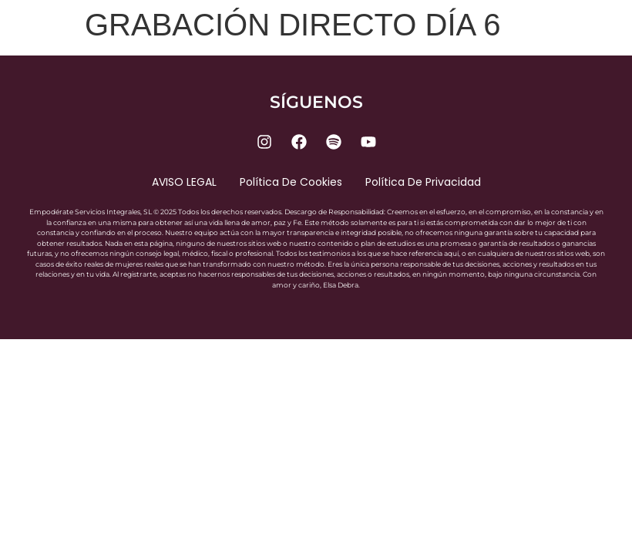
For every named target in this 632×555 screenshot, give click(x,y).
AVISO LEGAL (184, 182)
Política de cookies (291, 182)
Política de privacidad (423, 182)
